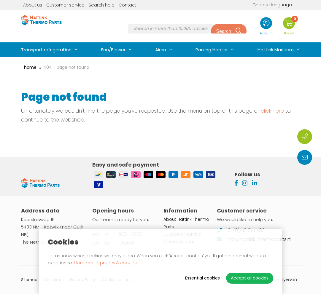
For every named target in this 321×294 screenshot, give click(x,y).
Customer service (65, 5)
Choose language (268, 5)
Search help (102, 5)
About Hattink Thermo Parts (186, 223)
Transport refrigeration (46, 50)
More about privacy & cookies (105, 263)
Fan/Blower (113, 50)
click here (272, 110)
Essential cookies (202, 278)
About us (32, 5)
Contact (127, 5)
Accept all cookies (249, 278)
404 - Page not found (66, 67)
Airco (160, 50)
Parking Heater (212, 50)
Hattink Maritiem (276, 50)
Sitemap (29, 279)
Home (30, 67)
